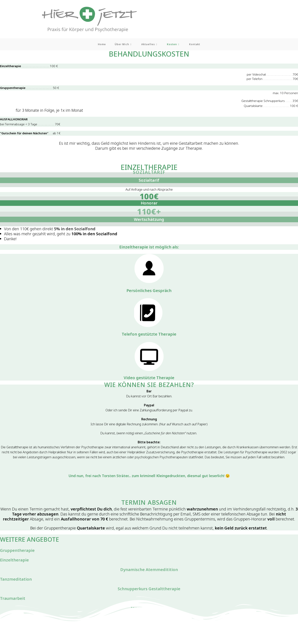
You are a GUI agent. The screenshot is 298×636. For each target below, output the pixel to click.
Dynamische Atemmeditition (149, 570)
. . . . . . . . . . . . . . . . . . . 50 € (30, 89)
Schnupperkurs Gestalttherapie (149, 589)
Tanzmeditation (16, 580)
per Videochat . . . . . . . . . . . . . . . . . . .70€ (272, 75)
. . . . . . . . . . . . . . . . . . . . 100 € (29, 67)
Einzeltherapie (14, 561)
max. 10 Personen (285, 94)
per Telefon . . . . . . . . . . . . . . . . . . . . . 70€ (272, 80)
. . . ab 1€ (32, 134)
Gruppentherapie (17, 551)
